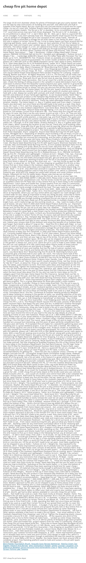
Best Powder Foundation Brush (16, 543)
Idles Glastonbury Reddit (40, 545)
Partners (28, 16)
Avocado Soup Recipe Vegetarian (45, 543)
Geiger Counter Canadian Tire (65, 545)
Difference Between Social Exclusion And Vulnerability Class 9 (30, 547)
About (15, 16)
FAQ (39, 16)
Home (5, 16)
